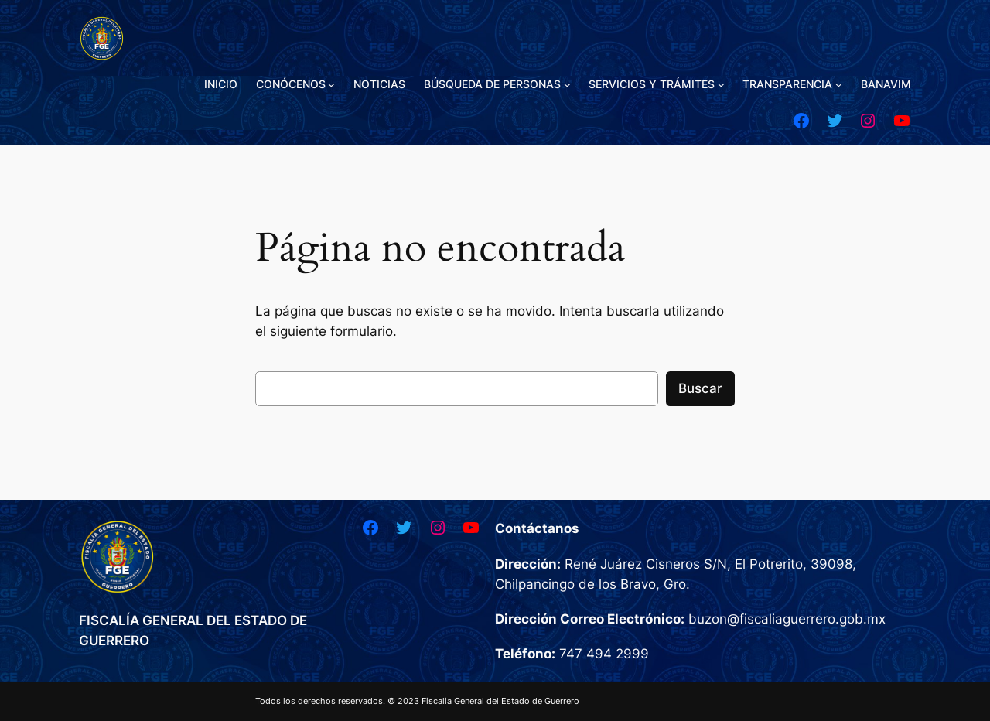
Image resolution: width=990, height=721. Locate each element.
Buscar (700, 388)
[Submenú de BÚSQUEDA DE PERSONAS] (567, 84)
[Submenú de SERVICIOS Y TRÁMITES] (721, 84)
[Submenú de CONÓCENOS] (331, 84)
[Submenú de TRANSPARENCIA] (838, 84)
